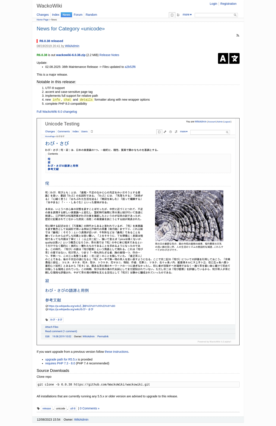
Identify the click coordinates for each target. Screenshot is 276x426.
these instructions (116, 351)
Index (55, 14)
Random (91, 14)
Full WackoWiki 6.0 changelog (57, 111)
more (187, 14)
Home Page (43, 19)
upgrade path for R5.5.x (61, 359)
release (46, 408)
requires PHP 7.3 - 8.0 (60, 363)
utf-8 (72, 408)
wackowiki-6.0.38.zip (70, 55)
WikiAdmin (72, 46)
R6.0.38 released (51, 41)
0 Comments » (89, 408)
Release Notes (109, 55)
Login (213, 3)
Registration (228, 3)
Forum (78, 14)
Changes (43, 14)
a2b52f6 (130, 67)
